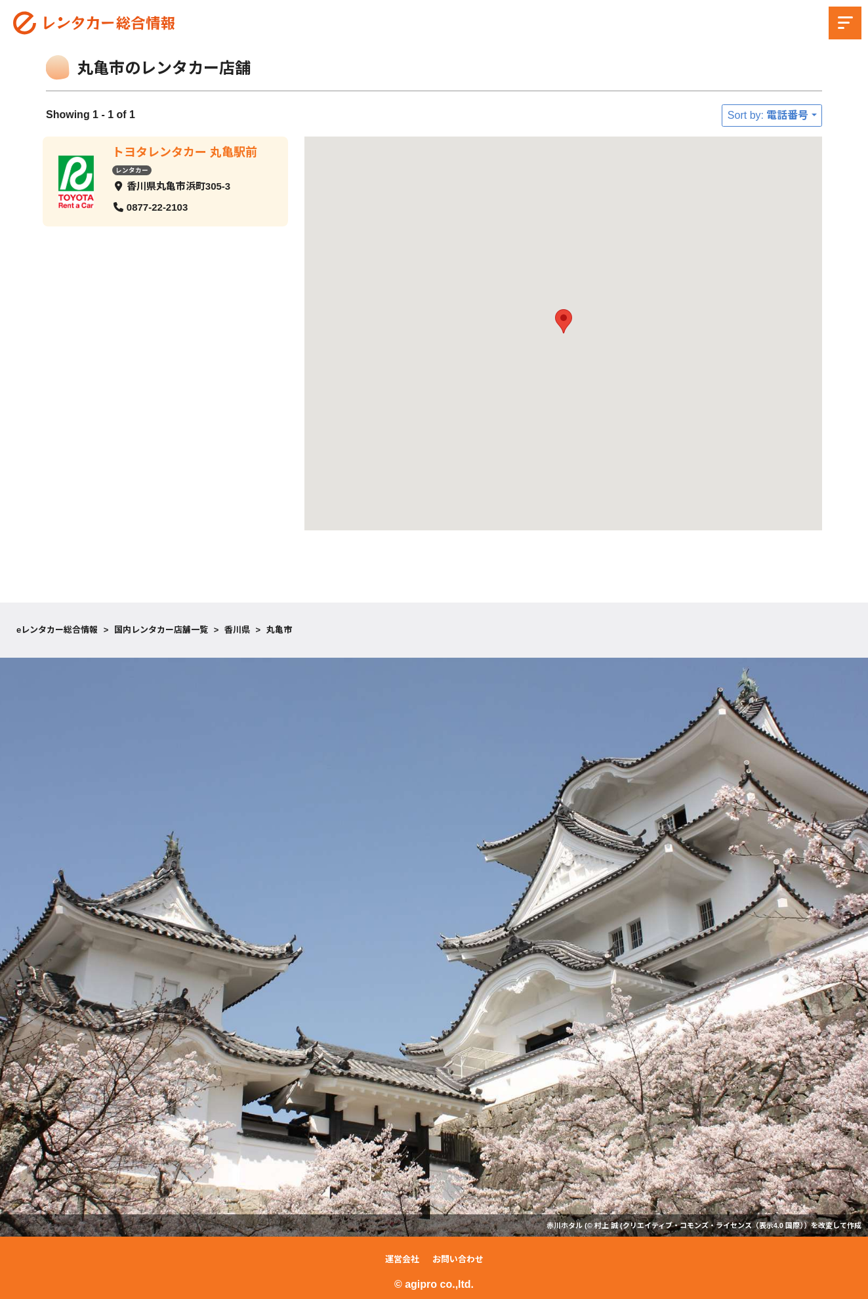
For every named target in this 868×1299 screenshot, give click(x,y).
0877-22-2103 (157, 206)
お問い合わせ (458, 1259)
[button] (563, 321)
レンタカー (131, 169)
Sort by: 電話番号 (768, 115)
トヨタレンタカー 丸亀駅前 (184, 152)
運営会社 (402, 1259)
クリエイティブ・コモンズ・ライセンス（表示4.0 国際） (713, 1225)
